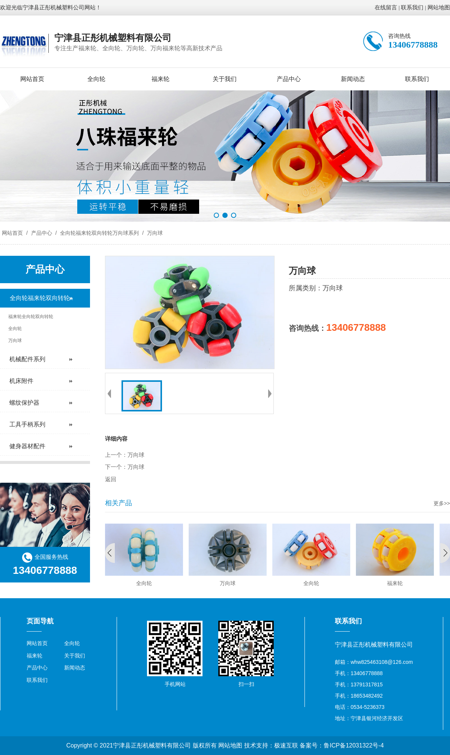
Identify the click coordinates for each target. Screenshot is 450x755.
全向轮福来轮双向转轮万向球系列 (99, 233)
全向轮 (96, 79)
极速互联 (286, 745)
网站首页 (32, 79)
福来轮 (161, 79)
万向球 (154, 233)
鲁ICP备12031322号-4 (354, 745)
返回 (110, 479)
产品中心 (289, 79)
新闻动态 (353, 79)
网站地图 (439, 8)
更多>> (442, 503)
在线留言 (386, 8)
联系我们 (412, 8)
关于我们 (225, 79)
